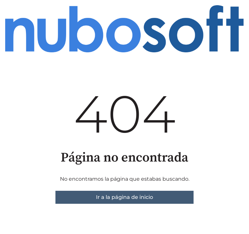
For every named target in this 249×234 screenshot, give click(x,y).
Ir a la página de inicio (124, 197)
